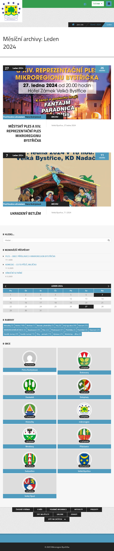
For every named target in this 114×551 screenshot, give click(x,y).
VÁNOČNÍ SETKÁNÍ (13, 272)
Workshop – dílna (71, 333)
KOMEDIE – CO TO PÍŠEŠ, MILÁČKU (21, 264)
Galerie (60, 514)
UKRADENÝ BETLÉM (25, 213)
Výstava (56, 333)
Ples (43, 329)
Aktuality (7, 325)
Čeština (96, 3)
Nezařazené (32, 329)
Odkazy (74, 514)
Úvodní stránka (23, 509)
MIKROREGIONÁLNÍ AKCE (13, 329)
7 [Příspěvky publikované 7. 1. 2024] (102, 294)
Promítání (81, 329)
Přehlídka (69, 329)
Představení (55, 329)
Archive (29, 325)
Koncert (81, 325)
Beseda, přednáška (44, 325)
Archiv (54, 116)
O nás (39, 509)
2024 (98, 24)
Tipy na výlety (43, 514)
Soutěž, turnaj (9, 333)
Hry (57, 325)
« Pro (5, 285)
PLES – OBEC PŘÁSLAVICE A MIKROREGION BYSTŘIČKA (30, 256)
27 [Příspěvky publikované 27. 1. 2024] (86, 306)
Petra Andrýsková (33, 116)
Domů (92, 24)
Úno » (108, 285)
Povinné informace (58, 509)
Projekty (94, 509)
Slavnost (93, 329)
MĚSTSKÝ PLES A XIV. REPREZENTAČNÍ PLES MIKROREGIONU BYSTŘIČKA (24, 133)
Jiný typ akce (68, 325)
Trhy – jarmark (42, 333)
